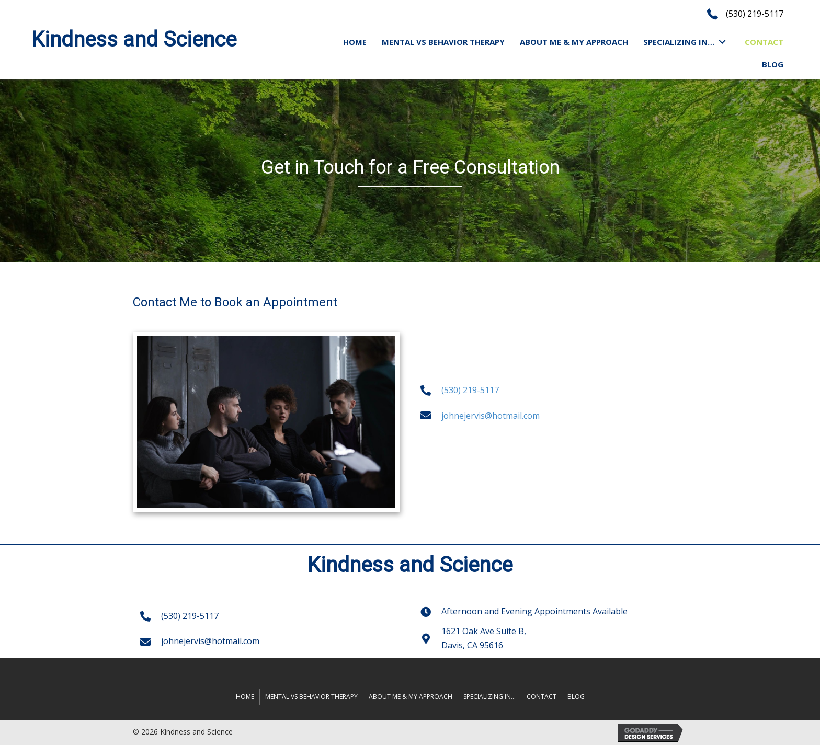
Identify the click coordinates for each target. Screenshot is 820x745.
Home (245, 696)
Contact (541, 696)
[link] (355, 42)
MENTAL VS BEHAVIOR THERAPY (311, 696)
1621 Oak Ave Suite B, (483, 631)
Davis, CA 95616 (472, 645)
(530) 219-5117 (754, 13)
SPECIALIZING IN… (489, 696)
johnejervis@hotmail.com (490, 415)
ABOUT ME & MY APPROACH (410, 696)
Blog (576, 696)
